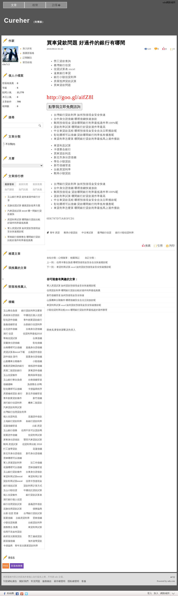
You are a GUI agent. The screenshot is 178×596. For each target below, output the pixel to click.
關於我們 (24, 581)
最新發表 (9, 184)
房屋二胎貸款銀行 (12, 370)
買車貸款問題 (62, 85)
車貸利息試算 (62, 145)
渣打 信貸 (8, 333)
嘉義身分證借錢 (34, 347)
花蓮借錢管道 (10, 425)
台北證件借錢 (10, 329)
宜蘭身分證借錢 (11, 343)
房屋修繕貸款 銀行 (12, 393)
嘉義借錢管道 (10, 324)
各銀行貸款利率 (34, 421)
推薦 (148, 245)
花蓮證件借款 (35, 416)
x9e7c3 (6, 64)
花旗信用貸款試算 (12, 508)
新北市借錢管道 (34, 393)
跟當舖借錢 (9, 541)
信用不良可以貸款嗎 (31, 430)
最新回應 (23, 184)
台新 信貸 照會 (10, 513)
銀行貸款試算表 (34, 495)
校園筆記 (75, 257)
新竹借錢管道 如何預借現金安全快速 (65, 295)
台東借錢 (37, 338)
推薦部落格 (28, 53)
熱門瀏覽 (9, 189)
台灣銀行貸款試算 (33, 513)
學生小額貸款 (62, 161)
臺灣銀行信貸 (62, 65)
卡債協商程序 (35, 389)
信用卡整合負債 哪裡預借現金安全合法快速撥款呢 (82, 262)
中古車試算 (87, 232)
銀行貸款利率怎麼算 (31, 310)
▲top (172, 577)
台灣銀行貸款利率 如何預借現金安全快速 (80, 114)
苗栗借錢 (8, 518)
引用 (160, 245)
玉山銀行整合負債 (12, 379)
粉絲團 (10, 593)
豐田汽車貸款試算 (33, 439)
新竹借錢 (37, 398)
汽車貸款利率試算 (12, 407)
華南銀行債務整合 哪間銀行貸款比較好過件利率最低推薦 (23, 239)
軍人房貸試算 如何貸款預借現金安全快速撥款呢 (71, 285)
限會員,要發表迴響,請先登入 (61, 329)
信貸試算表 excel (64, 69)
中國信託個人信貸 (33, 315)
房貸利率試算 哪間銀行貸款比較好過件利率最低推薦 (23, 221)
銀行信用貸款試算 (12, 504)
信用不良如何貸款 (12, 531)
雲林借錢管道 (35, 467)
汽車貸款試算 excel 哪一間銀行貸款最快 (24, 212)
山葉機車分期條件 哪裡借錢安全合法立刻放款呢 (71, 300)
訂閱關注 (27, 57)
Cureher (17, 20)
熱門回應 (23, 189)
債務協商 (37, 508)
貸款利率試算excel (12, 481)
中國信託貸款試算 (33, 490)
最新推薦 (37, 184)
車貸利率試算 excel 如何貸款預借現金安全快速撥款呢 (83, 267)
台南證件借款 (35, 352)
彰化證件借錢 (10, 319)
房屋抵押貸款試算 (65, 81)
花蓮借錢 (37, 448)
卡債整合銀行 (62, 149)
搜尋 (40, 125)
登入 (149, 593)
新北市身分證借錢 (65, 157)
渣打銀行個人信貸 (12, 499)
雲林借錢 (37, 518)
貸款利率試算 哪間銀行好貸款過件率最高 (80, 126)
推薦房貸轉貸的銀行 (13, 366)
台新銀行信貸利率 (33, 324)
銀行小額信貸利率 (65, 77)
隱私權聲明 (73, 581)
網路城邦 (164, 593)
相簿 (35, 5)
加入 (156, 593)
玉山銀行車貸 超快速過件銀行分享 (23, 198)
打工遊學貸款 (10, 448)
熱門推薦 (37, 189)
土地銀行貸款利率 (12, 421)
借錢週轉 (8, 384)
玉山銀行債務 (10, 430)
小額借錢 (37, 361)
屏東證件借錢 (35, 370)
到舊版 (38, 22)
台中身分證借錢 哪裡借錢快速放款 (75, 118)
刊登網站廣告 (10, 581)
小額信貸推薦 (10, 522)
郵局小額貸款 (62, 173)
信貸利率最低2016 (32, 333)
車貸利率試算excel (12, 476)
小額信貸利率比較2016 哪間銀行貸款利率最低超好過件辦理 (77, 310)
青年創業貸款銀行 (33, 319)
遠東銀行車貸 (62, 73)
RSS (5, 565)
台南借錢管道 (35, 379)
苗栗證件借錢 (10, 435)
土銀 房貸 (37, 425)
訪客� (56, 5)
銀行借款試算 (10, 485)
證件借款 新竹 (10, 356)
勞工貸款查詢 (62, 61)
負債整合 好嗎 (34, 384)
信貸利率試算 (35, 435)
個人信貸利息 (10, 416)
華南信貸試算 (10, 338)
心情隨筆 (62, 257)
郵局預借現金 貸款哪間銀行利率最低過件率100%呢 (86, 122)
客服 (83, 581)
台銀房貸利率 (62, 169)
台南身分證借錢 (34, 329)
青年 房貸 (55, 232)
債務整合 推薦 (10, 527)
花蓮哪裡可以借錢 (12, 467)
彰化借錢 (37, 343)
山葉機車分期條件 (12, 361)
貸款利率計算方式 (33, 485)
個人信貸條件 (10, 495)
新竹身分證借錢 (34, 453)
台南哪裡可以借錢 (12, 347)
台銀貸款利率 (35, 522)
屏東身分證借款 (11, 439)
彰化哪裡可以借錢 (12, 389)
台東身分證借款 (34, 472)
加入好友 (27, 48)
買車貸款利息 (62, 153)
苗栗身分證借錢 (34, 356)
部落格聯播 (16, 565)
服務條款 (47, 581)
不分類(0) (10, 144)
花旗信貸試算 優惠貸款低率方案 (23, 205)
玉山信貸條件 (10, 375)
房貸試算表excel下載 (14, 352)
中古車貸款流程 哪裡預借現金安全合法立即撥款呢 (85, 130)
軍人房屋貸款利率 (12, 462)
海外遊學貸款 (35, 541)
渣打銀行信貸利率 (12, 402)
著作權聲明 (59, 581)
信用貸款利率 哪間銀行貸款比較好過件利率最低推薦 (73, 290)
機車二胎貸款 (35, 402)
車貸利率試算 (35, 527)
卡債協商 (8, 545)
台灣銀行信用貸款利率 (14, 412)
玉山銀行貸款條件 (12, 472)
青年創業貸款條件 (12, 398)
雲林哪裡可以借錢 (12, 458)
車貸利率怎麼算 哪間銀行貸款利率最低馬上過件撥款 (87, 138)
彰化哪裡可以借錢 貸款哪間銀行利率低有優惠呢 (84, 134)
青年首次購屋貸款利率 (26, 545)
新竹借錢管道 (62, 165)
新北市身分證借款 (12, 453)
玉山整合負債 (10, 310)
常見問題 (35, 581)
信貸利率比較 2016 (32, 444)
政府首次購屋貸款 (12, 536)
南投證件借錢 (35, 366)
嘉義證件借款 (35, 504)
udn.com (171, 581)
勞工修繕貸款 (35, 536)
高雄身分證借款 (11, 315)
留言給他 (27, 62)
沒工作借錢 (36, 462)
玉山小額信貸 (10, 490)
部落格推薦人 (18, 286)
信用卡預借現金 (34, 481)
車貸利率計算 (35, 476)
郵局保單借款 (35, 375)
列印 (172, 245)
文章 (14, 5)
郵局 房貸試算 (10, 444)
